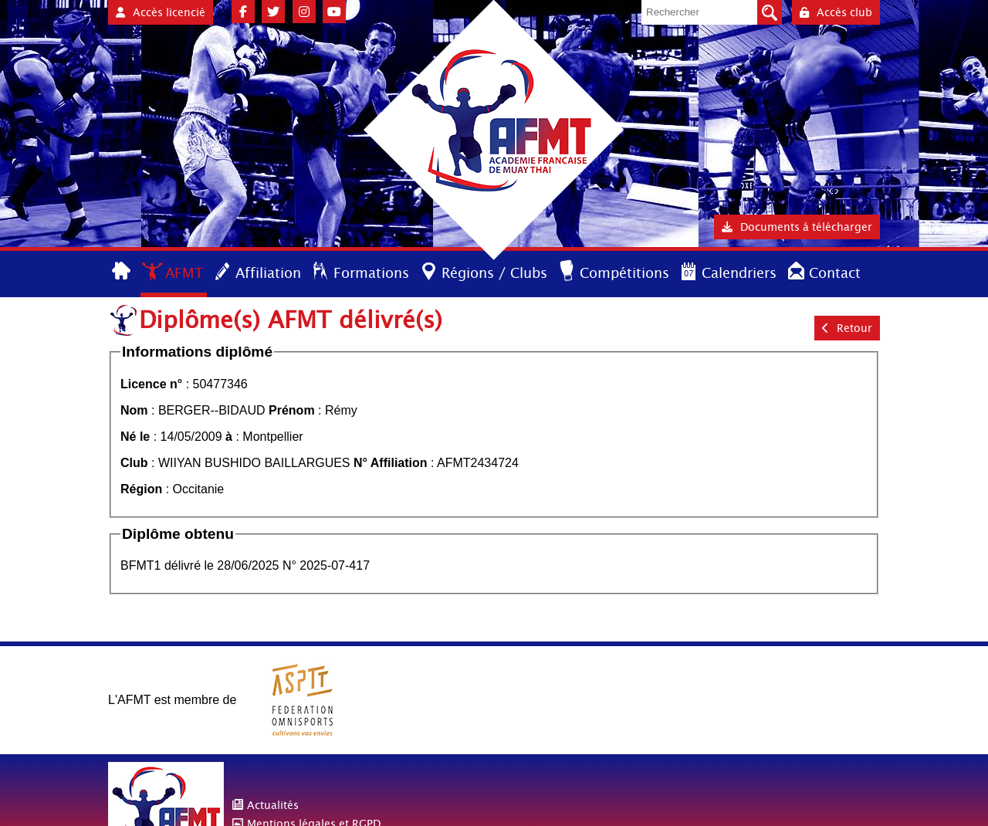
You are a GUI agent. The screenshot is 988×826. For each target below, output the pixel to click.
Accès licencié (160, 12)
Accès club (836, 12)
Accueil (122, 272)
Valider (769, 12)
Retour (847, 328)
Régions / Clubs (494, 273)
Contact (835, 273)
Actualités (273, 805)
